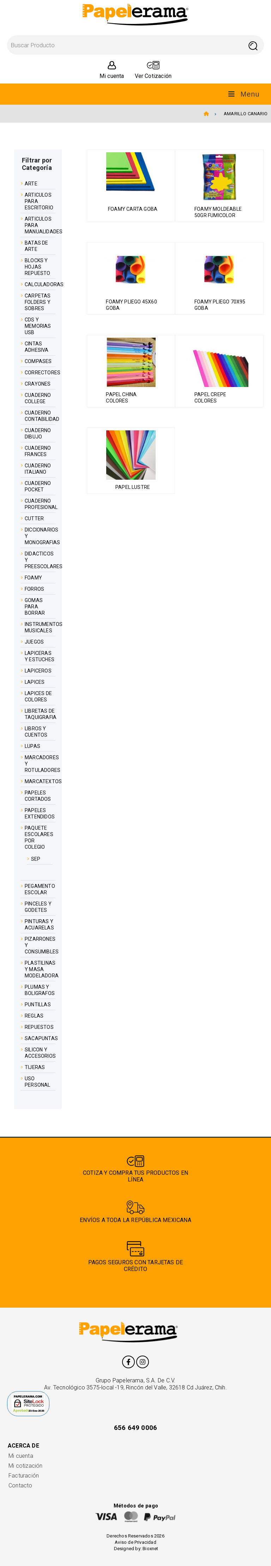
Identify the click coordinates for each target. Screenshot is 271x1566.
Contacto (20, 1485)
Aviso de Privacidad (135, 1542)
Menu (243, 94)
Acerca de (23, 1445)
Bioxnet (150, 1548)
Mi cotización (25, 1465)
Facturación (23, 1475)
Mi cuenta (20, 1456)
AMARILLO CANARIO (245, 113)
